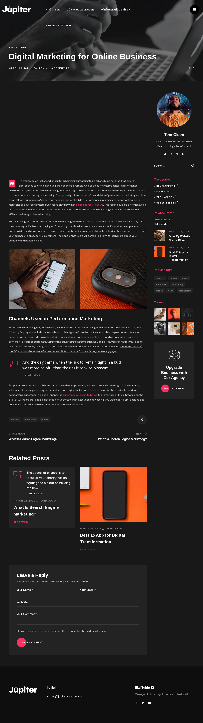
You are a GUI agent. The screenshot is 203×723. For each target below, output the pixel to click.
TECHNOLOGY (17, 47)
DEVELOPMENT (167, 185)
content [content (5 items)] (160, 278)
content (15, 419)
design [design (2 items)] (173, 278)
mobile (45, 419)
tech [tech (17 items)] (170, 290)
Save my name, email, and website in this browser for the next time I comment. (65, 631)
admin (43, 68)
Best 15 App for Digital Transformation (102, 538)
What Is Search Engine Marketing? (36, 510)
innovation (30, 419)
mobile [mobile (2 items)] (159, 290)
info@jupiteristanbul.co (66, 696)
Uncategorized (167, 202)
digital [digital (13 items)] (185, 278)
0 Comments (60, 68)
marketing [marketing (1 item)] (177, 284)
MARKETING (165, 191)
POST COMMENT (32, 642)
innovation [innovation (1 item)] (161, 284)
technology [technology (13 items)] (185, 290)
